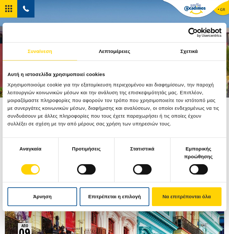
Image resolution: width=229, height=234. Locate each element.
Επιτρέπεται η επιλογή (114, 196)
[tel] (25, 9)
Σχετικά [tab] (189, 51)
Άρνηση (42, 196)
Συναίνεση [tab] (40, 51)
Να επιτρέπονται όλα (186, 196)
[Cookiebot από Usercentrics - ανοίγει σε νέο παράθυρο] (193, 32)
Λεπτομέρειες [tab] (114, 51)
